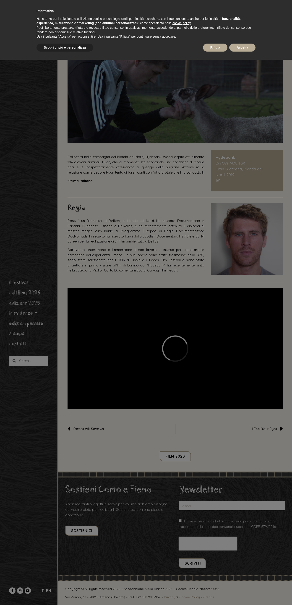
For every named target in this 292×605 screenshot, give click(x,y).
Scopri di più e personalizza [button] (65, 47)
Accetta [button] (242, 47)
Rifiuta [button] (215, 47)
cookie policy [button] (181, 23)
